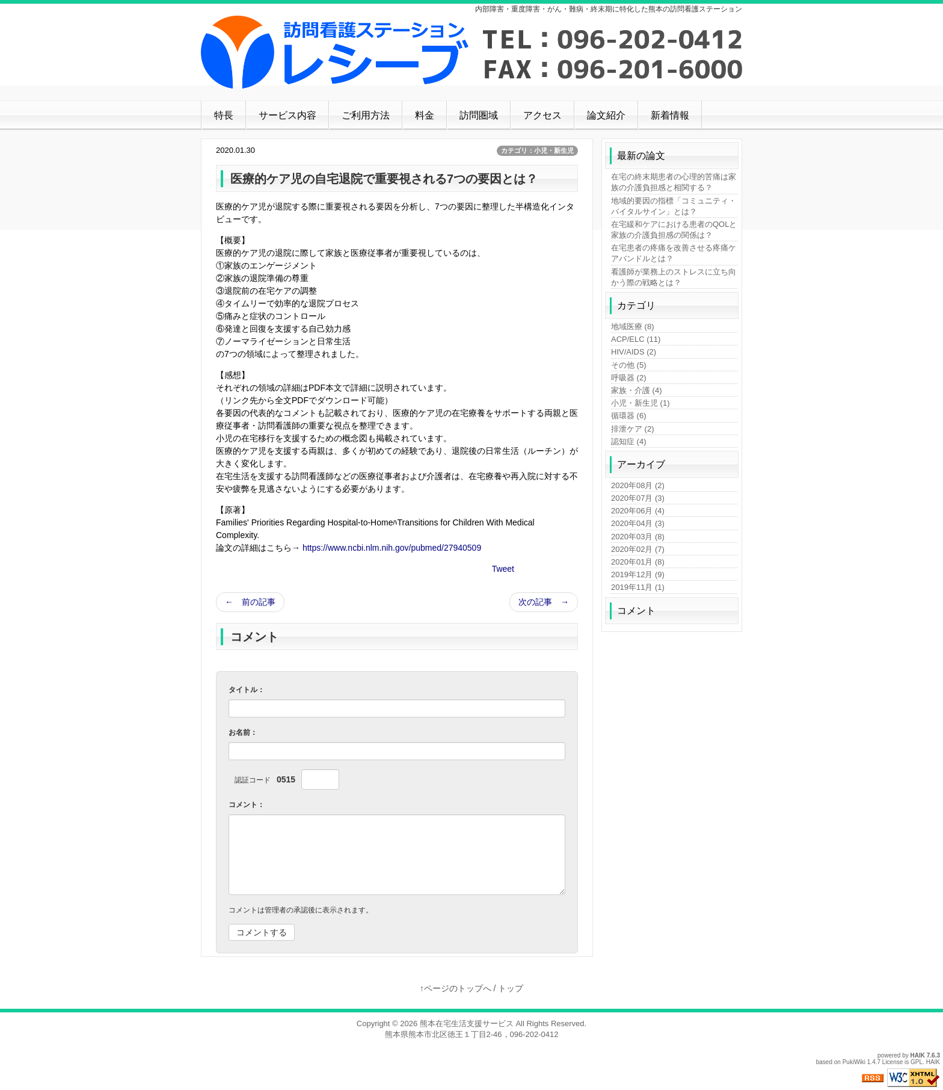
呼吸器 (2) (629, 377)
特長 (223, 115)
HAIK (918, 1055)
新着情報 (670, 115)
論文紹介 (606, 115)
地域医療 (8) (632, 326)
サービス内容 (287, 115)
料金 (424, 115)
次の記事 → (543, 602)
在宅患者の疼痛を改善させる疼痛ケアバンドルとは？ (673, 253)
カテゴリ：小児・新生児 (537, 150)
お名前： (243, 732)
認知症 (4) (629, 441)
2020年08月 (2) (638, 485)
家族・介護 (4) (636, 390)
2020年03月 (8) (638, 536)
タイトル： (247, 690)
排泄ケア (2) (632, 428)
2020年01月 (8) (638, 561)
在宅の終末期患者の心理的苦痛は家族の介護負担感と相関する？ (673, 182)
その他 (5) (629, 365)
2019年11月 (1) (638, 587)
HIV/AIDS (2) (633, 351)
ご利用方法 (366, 115)
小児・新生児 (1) (640, 402)
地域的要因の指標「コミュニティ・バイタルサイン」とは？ (673, 206)
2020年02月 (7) (638, 549)
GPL (917, 1062)
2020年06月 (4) (638, 510)
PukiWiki (854, 1062)
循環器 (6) (629, 415)
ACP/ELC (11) (635, 339)
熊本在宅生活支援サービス (467, 1023)
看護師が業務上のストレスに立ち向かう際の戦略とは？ (673, 277)
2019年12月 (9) (638, 574)
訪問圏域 (478, 115)
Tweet (503, 569)
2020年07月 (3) (638, 498)
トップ (510, 988)
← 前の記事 (250, 602)
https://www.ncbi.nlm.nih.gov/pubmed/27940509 (392, 548)
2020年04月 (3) (638, 523)
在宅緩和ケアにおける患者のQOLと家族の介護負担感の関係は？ (674, 230)
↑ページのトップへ (455, 988)
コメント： (247, 804)
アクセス (542, 115)
